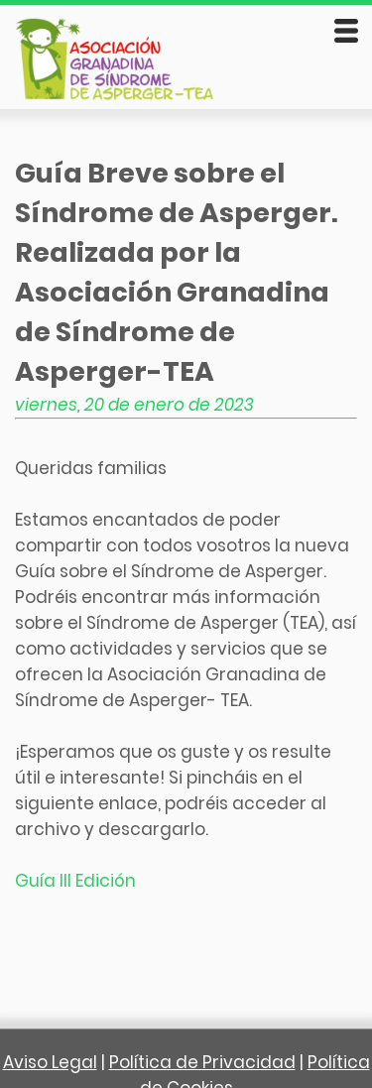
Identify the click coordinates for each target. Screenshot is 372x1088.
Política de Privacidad (202, 1062)
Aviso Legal (50, 1062)
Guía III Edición (75, 881)
